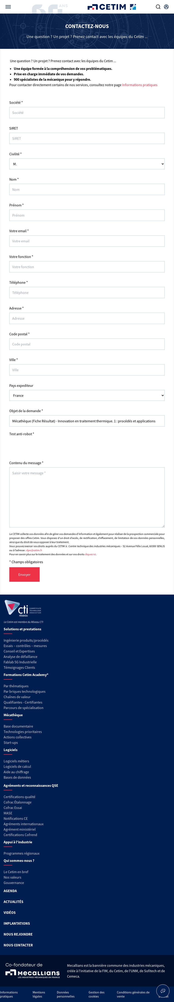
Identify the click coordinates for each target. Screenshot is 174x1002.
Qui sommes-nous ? (19, 860)
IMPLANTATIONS (17, 923)
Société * (16, 102)
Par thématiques (16, 686)
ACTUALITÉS (13, 901)
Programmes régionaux (21, 853)
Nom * (14, 179)
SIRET (13, 128)
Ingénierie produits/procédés (26, 640)
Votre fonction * (21, 256)
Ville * (13, 359)
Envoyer (24, 574)
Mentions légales (39, 994)
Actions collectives (17, 737)
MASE (8, 813)
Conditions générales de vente (133, 994)
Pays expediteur (21, 385)
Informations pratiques (139, 85)
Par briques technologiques (25, 691)
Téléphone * (18, 282)
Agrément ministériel (20, 829)
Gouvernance (14, 882)
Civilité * (15, 154)
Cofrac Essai (13, 807)
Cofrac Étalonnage (17, 802)
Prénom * (16, 205)
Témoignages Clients (19, 667)
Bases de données (17, 777)
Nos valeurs (12, 877)
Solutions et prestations (22, 629)
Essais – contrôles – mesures (25, 645)
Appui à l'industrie (18, 842)
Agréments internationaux (24, 824)
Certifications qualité (19, 796)
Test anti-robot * (21, 434)
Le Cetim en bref (16, 872)
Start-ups (11, 742)
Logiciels (10, 749)
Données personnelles (66, 994)
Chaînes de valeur (17, 697)
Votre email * (19, 231)
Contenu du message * (26, 463)
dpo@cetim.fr (34, 550)
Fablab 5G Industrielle (20, 662)
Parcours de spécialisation (24, 707)
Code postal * (19, 334)
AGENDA (10, 891)
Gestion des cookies (96, 994)
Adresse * (16, 308)
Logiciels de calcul (17, 766)
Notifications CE (16, 818)
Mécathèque (13, 715)
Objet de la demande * (26, 411)
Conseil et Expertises (19, 651)
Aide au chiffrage (16, 772)
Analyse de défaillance (20, 656)
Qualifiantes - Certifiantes (23, 702)
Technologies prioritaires (23, 731)
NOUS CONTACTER (18, 945)
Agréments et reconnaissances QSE (31, 785)
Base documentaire (18, 726)
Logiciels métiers (16, 761)
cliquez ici (90, 554)
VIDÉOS (10, 912)
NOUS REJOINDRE (18, 934)
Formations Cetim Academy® (26, 674)
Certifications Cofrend (20, 834)
